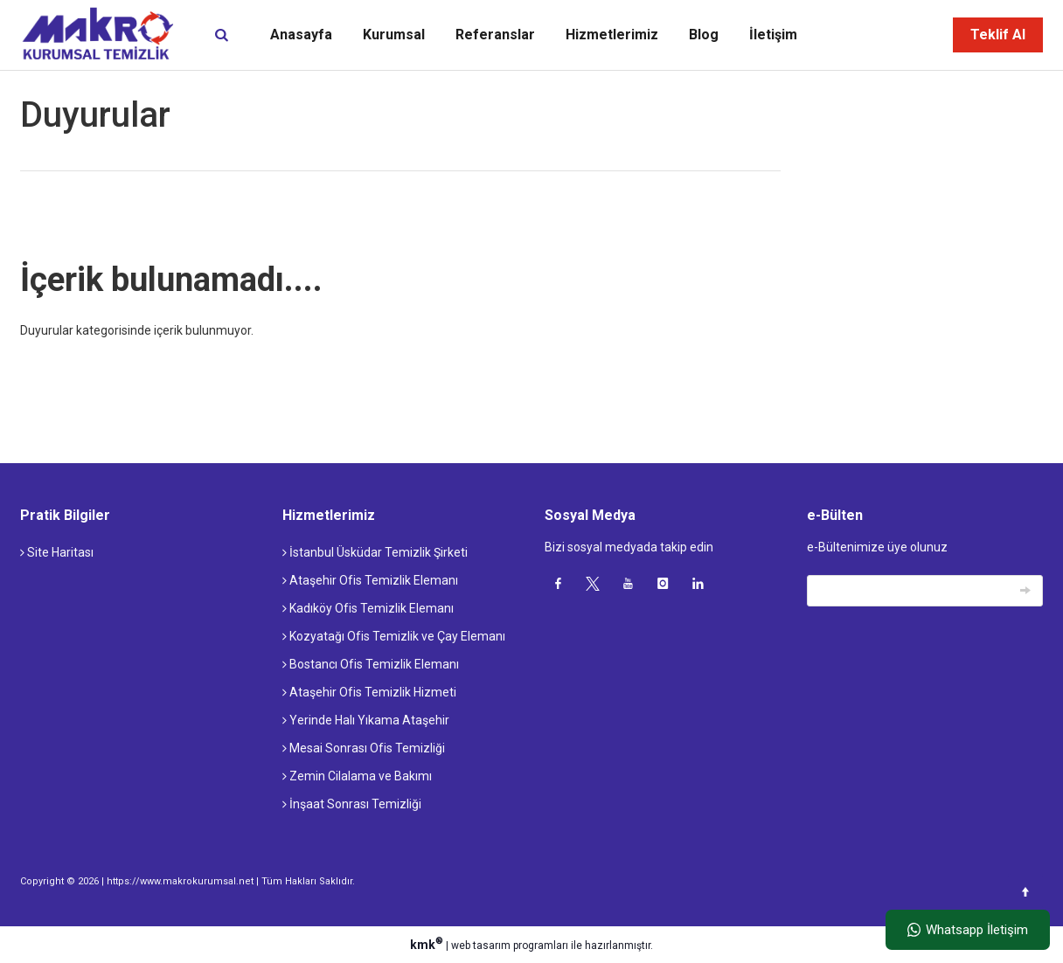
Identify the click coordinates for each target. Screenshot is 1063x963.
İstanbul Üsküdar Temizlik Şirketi (375, 552)
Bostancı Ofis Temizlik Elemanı (370, 664)
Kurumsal (394, 34)
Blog (704, 34)
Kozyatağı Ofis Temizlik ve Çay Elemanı (393, 636)
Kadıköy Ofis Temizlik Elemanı (368, 608)
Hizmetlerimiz (612, 34)
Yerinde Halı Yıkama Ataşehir (365, 720)
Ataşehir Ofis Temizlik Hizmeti (369, 692)
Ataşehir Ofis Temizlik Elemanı (370, 580)
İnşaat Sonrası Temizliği (351, 804)
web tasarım (481, 945)
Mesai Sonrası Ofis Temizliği (363, 748)
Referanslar (495, 34)
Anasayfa (301, 34)
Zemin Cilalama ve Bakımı (357, 776)
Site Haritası (57, 552)
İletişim (773, 34)
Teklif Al (997, 34)
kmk (428, 945)
